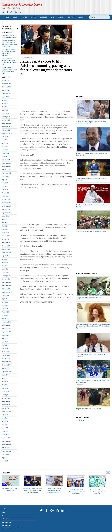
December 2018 (6, 361)
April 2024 (5, 150)
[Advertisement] (77, 6)
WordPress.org (6, 525)
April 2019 (5, 348)
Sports (33, 17)
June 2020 (5, 302)
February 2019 (6, 355)
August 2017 (5, 414)
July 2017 (4, 418)
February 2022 (6, 236)
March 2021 (5, 272)
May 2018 (5, 385)
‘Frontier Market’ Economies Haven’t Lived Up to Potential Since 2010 (97, 491)
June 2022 (5, 223)
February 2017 (6, 434)
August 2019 (5, 335)
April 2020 (5, 309)
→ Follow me (80, 420)
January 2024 (6, 160)
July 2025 (4, 100)
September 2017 (7, 411)
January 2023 (6, 199)
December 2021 (6, 242)
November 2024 (6, 127)
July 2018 (4, 378)
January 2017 (6, 438)
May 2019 (5, 345)
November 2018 (6, 365)
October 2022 (6, 209)
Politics (24, 17)
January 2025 (6, 120)
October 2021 (6, 249)
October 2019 (6, 328)
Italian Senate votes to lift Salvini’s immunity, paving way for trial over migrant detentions (46, 65)
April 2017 (5, 428)
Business (43, 17)
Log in (3, 515)
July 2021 (4, 259)
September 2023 (7, 173)
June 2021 (5, 262)
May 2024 (5, 146)
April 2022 (5, 229)
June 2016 (5, 461)
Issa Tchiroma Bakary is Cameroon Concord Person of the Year (92, 206)
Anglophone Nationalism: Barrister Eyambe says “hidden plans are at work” (93, 381)
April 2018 (5, 388)
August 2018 (5, 375)
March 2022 (5, 232)
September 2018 (7, 371)
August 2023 (5, 176)
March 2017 (5, 431)
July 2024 (4, 140)
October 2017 (6, 408)
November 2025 (6, 87)
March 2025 (5, 113)
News (15, 17)
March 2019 (5, 352)
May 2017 (5, 424)
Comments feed (6, 522)
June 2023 (5, 183)
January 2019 (6, 358)
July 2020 (4, 299)
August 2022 (5, 216)
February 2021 (6, 275)
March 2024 (5, 153)
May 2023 (5, 186)
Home (6, 17)
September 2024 (7, 133)
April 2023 (5, 189)
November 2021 (6, 246)
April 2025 (5, 110)
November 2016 (6, 444)
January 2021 (6, 279)
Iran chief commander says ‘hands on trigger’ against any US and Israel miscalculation (32, 490)
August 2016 (5, 454)
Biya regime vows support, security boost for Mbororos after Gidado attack (76, 491)
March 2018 (5, 391)
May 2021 (5, 265)
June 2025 (5, 103)
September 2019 (7, 332)
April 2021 (5, 269)
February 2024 (6, 156)
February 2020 (6, 315)
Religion (61, 17)
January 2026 (6, 80)
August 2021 (5, 256)
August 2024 (5, 136)
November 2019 (6, 325)
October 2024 (6, 130)
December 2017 (6, 401)
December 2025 (6, 84)
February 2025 (6, 117)
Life (52, 17)
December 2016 (6, 441)
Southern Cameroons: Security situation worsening (91, 231)
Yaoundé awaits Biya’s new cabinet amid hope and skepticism (91, 179)
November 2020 (6, 285)
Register (4, 512)
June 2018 (5, 381)
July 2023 (4, 180)
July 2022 (4, 219)
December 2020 (6, 282)
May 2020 (5, 305)
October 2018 (6, 368)
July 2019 (4, 338)
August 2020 (5, 295)
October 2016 (6, 448)
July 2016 (4, 458)
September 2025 (7, 93)
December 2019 (6, 322)
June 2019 (5, 342)
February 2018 (6, 395)
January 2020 (6, 318)
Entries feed (5, 519)
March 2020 (5, 312)
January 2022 (6, 239)
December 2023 (6, 163)
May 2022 (5, 226)
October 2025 (6, 90)
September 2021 (7, 252)
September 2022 (7, 213)
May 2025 (5, 107)
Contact (71, 17)
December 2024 (6, 123)
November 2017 (6, 405)
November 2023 (6, 166)
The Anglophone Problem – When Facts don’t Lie (90, 354)
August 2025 (5, 97)
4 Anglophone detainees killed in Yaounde (88, 298)
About (80, 17)
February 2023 (6, 196)
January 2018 (6, 398)
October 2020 (6, 289)
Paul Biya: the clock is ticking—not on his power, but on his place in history (92, 154)
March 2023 (5, 193)
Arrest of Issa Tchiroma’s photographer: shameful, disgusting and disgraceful (91, 122)
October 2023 (6, 170)
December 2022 (6, 203)
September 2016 (7, 451)
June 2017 (5, 421)
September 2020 (7, 292)
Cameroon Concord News (9, 528)
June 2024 (5, 143)
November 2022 (6, 206)
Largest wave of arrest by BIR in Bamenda (88, 409)
